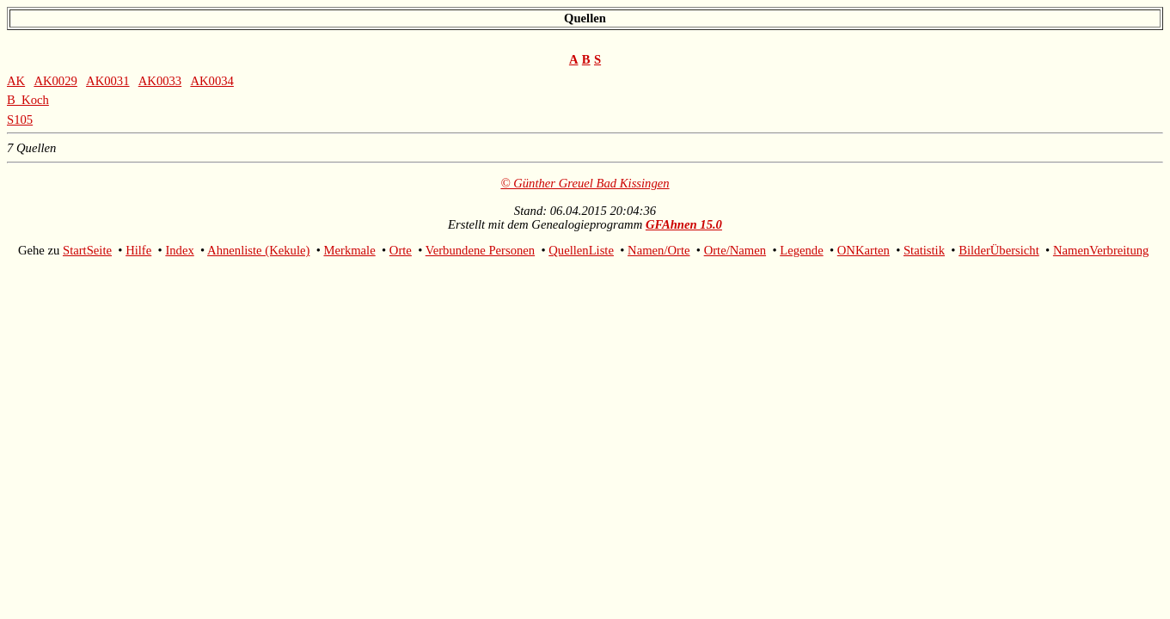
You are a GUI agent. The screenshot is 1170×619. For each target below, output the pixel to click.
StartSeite (87, 250)
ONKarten (863, 250)
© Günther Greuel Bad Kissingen (584, 183)
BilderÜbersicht (999, 250)
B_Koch (28, 100)
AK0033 (159, 81)
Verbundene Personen (480, 250)
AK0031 (107, 81)
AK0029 (55, 81)
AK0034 (211, 81)
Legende (801, 250)
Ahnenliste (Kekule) (258, 250)
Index (179, 250)
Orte (400, 250)
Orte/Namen (735, 250)
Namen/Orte (658, 250)
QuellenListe (581, 250)
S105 (20, 119)
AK (16, 81)
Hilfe (138, 250)
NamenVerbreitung (1101, 250)
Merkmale (349, 250)
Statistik (924, 250)
